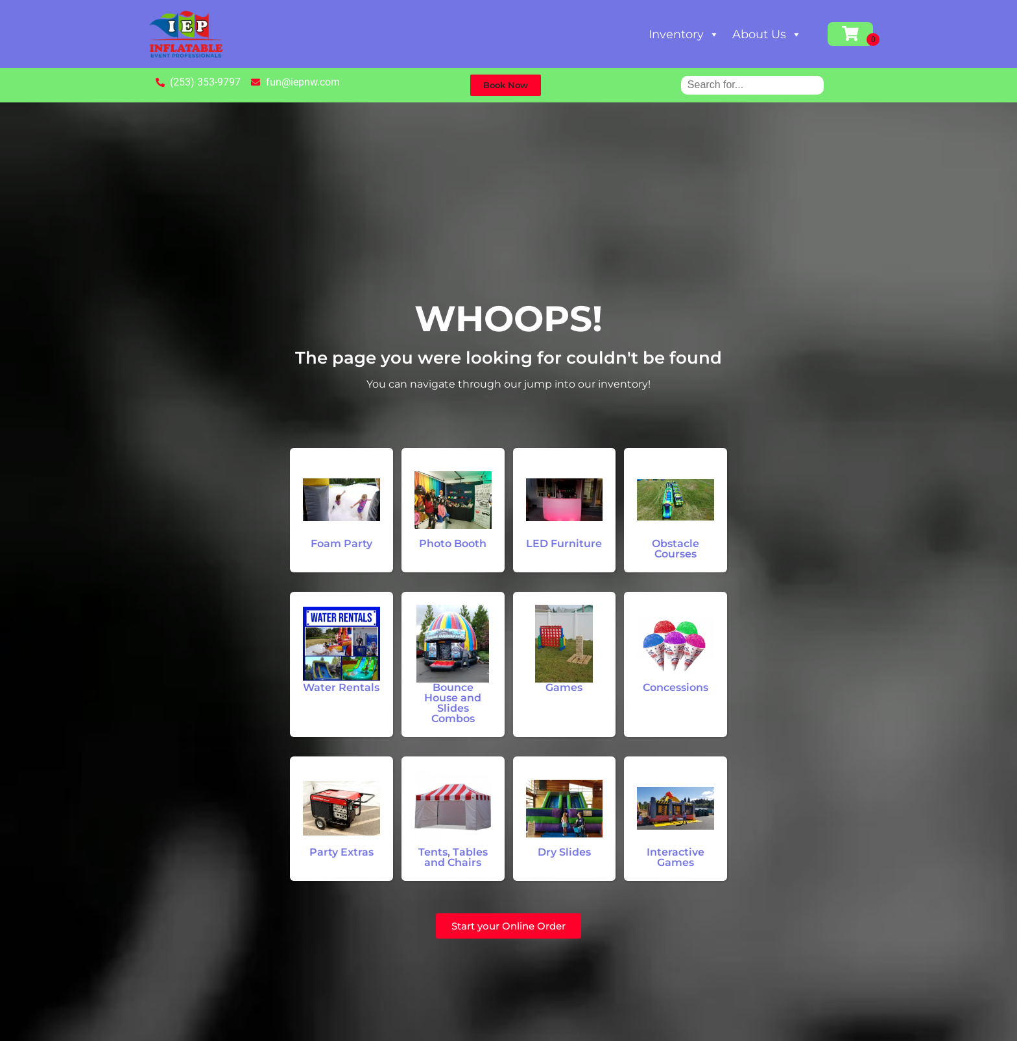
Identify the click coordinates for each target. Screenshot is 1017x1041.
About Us (767, 34)
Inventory (684, 34)
